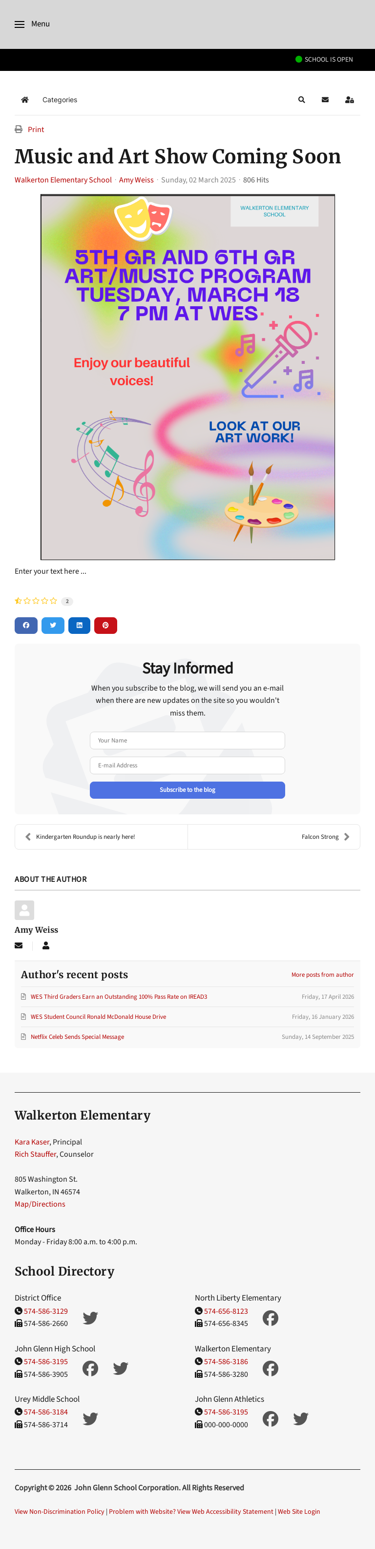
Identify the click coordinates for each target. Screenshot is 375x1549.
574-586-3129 (46, 1311)
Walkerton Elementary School (63, 180)
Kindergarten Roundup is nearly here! (80, 837)
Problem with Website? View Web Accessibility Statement (191, 1512)
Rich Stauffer (35, 1154)
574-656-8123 (226, 1311)
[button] (32, 24)
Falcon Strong (326, 837)
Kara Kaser (32, 1142)
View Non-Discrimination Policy (59, 1512)
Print (36, 129)
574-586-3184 (46, 1412)
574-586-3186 (226, 1361)
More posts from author (323, 974)
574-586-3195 (46, 1361)
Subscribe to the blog (187, 790)
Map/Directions (40, 1204)
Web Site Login (299, 1512)
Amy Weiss (136, 180)
